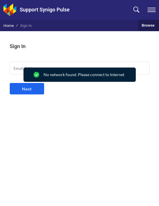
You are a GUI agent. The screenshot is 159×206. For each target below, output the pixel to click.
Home (8, 25)
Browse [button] (149, 25)
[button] (136, 10)
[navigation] (152, 10)
